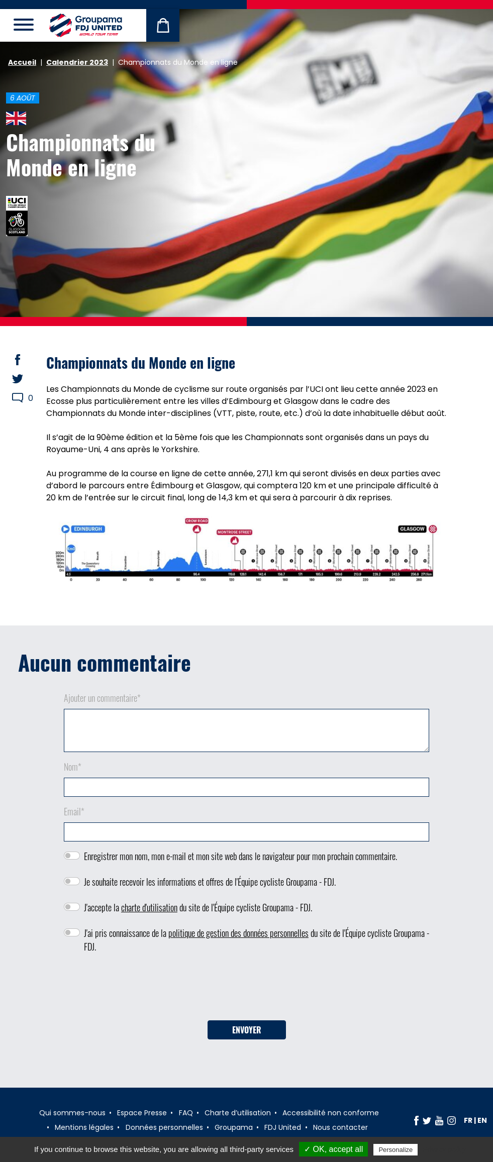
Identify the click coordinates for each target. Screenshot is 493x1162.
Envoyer (246, 1030)
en (482, 1120)
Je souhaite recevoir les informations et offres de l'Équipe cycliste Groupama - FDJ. (210, 881)
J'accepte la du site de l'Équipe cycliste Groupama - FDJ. (198, 907)
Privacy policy (444, 1149)
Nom (72, 766)
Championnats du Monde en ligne (80, 154)
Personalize (395, 1149)
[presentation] (246, 990)
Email (74, 811)
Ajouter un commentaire (102, 697)
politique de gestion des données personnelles (238, 932)
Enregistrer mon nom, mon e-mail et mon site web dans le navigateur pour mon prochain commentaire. (240, 856)
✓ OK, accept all (333, 1149)
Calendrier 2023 (77, 62)
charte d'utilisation (149, 907)
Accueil (22, 62)
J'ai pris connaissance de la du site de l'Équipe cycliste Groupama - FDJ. (256, 939)
